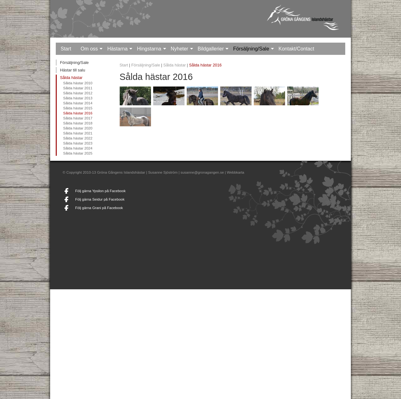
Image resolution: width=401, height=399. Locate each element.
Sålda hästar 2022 (77, 138)
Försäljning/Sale (251, 48)
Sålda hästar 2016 (77, 113)
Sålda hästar (71, 77)
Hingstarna (149, 48)
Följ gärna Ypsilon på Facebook (100, 191)
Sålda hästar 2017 (77, 118)
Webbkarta (235, 172)
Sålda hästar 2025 (77, 153)
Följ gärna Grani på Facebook (99, 208)
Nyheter (179, 48)
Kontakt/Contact (296, 48)
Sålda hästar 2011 (77, 88)
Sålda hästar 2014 (77, 103)
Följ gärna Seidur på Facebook (99, 199)
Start (65, 48)
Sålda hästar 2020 (77, 128)
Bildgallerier (211, 48)
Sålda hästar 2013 (77, 98)
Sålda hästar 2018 (77, 123)
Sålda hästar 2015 (77, 108)
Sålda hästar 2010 (77, 83)
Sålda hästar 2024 (77, 148)
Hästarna (117, 48)
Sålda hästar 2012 (77, 93)
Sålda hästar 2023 (77, 143)
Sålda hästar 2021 (77, 133)
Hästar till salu (72, 70)
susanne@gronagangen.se (202, 172)
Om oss (89, 48)
